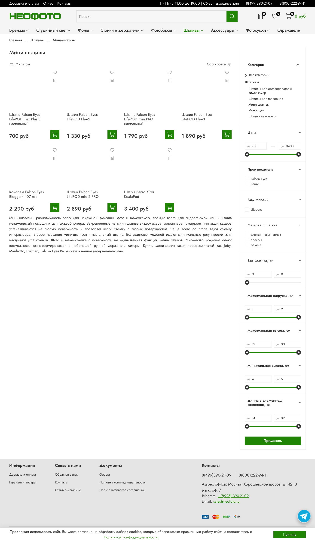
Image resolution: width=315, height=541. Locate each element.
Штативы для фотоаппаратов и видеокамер (270, 91)
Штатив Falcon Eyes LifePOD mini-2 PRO (83, 194)
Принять (289, 534)
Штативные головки (262, 116)
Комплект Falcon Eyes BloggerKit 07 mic (26, 194)
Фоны (86, 30)
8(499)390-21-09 (259, 3)
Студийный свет (53, 30)
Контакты (64, 3)
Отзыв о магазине (68, 490)
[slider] (247, 154)
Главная (15, 40)
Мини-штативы (258, 105)
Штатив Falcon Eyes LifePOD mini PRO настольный (139, 119)
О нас (48, 3)
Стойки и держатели (122, 30)
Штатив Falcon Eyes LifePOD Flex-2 (82, 117)
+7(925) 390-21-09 (233, 495)
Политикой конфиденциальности (131, 537)
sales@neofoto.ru (226, 501)
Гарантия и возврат (23, 482)
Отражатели (288, 30)
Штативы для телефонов (265, 99)
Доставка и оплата (24, 3)
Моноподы (256, 110)
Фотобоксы (164, 30)
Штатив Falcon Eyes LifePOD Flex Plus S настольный (24, 119)
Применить (272, 440)
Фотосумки (258, 30)
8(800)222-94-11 (293, 3)
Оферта (104, 474)
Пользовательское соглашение (122, 490)
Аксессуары (225, 30)
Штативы (193, 30)
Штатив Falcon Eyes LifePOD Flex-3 (197, 117)
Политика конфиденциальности (122, 482)
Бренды (19, 30)
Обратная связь (66, 474)
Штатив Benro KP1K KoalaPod (139, 194)
